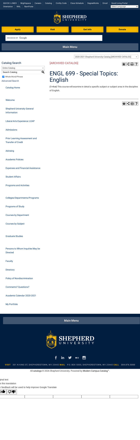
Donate (122, 29)
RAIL (19, 6)
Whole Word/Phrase (14, 77)
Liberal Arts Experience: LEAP (20, 121)
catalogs (37, 371)
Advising (10, 151)
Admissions (11, 129)
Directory (10, 269)
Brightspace (26, 3)
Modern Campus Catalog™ (96, 371)
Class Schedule (77, 3)
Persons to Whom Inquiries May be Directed (23, 250)
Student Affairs (13, 176)
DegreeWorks (93, 3)
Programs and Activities (17, 185)
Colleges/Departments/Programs (22, 198)
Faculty (9, 261)
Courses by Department (17, 215)
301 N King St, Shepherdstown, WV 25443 (36, 365)
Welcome (10, 100)
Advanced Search (10, 81)
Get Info (87, 29)
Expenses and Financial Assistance (23, 168)
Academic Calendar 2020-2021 (21, 295)
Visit (52, 29)
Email (105, 3)
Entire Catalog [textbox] (9, 68)
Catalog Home (13, 87)
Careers (38, 3)
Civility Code (61, 3)
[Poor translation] (12, 391)
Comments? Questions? (17, 287)
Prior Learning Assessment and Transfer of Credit (21, 140)
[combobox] (106, 57)
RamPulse (28, 6)
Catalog (48, 3)
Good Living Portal (119, 3)
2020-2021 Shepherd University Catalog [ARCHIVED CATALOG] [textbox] (103, 57)
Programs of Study (15, 206)
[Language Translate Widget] (124, 6)
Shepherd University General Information (20, 110)
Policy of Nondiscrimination (19, 278)
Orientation (8, 6)
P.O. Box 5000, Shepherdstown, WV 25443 (90, 365)
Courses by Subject (15, 223)
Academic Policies (14, 159)
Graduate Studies (14, 236)
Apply (18, 29)
